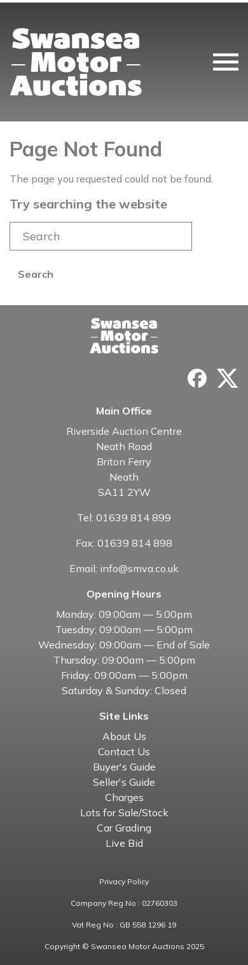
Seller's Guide (124, 782)
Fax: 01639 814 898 (124, 543)
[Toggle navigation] (225, 62)
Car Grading (124, 827)
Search (35, 274)
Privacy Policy (124, 881)
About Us (124, 736)
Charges (124, 797)
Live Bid (124, 843)
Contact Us (124, 751)
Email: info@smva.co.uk (124, 568)
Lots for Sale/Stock (124, 812)
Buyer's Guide (124, 766)
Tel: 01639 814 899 (124, 517)
